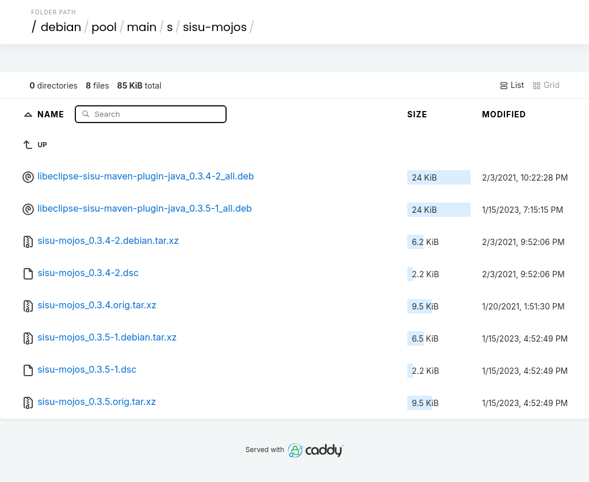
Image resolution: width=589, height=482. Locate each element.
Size (417, 114)
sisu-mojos (215, 27)
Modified (504, 114)
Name (52, 113)
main (142, 27)
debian (61, 27)
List (511, 85)
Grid (546, 85)
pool (104, 27)
